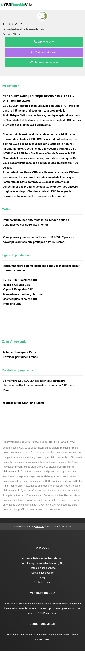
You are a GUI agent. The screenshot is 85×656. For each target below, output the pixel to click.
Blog (42, 577)
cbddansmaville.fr (12, 471)
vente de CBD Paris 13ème (42, 613)
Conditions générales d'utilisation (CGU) (42, 563)
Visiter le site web (44, 52)
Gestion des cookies (42, 572)
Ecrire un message (44, 62)
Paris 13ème (14, 34)
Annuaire (27, 558)
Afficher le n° (44, 42)
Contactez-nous (42, 582)
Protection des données (42, 567)
